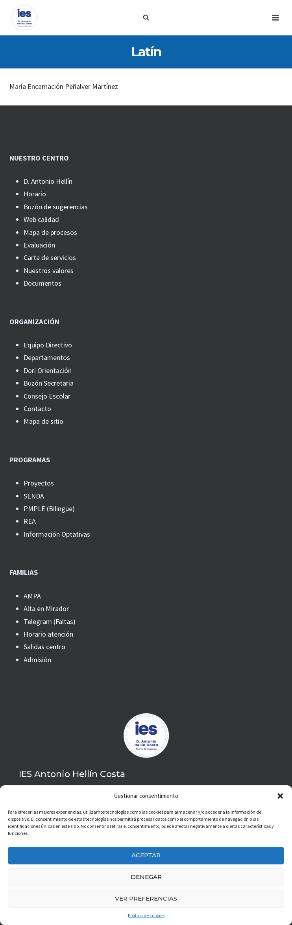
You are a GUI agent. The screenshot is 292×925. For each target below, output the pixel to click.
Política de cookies (146, 915)
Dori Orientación (48, 370)
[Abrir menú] (275, 17)
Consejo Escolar (47, 396)
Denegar (146, 877)
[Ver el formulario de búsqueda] (146, 17)
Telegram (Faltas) (50, 621)
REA (30, 521)
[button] (280, 796)
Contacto (37, 408)
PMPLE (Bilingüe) (49, 508)
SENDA (34, 495)
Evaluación (39, 244)
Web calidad (41, 219)
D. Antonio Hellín (48, 181)
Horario (35, 193)
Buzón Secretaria (49, 383)
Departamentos (47, 357)
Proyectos (39, 482)
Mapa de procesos (50, 232)
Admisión (37, 659)
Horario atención (48, 634)
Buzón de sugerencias (56, 206)
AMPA (32, 595)
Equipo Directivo (48, 344)
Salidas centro (44, 646)
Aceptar (146, 855)
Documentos (42, 283)
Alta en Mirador (46, 608)
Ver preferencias (146, 898)
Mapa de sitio (43, 421)
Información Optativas (57, 534)
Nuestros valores (49, 270)
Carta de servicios (50, 257)
